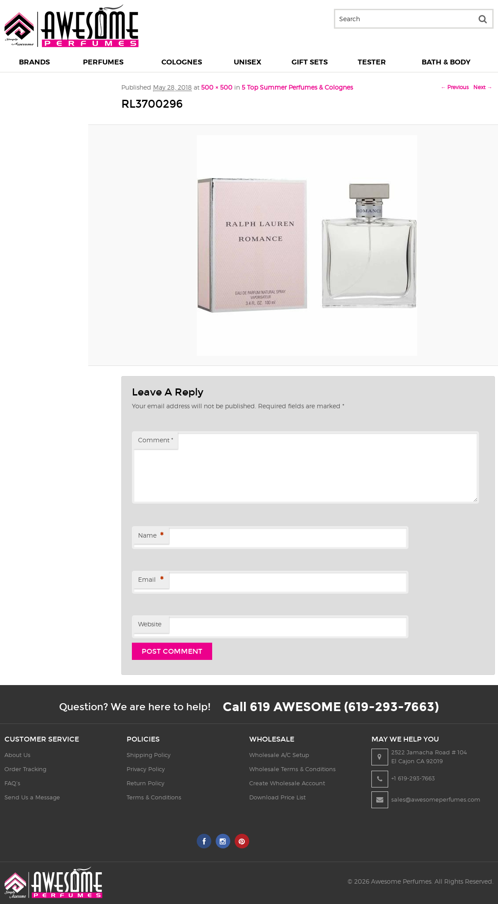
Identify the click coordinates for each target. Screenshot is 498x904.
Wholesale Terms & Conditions (292, 768)
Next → (482, 87)
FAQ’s (12, 783)
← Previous (454, 87)
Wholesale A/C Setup (279, 754)
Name (150, 536)
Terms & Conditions (154, 797)
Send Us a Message (32, 797)
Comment (155, 440)
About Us (17, 754)
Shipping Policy (149, 754)
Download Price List (277, 797)
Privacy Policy (146, 768)
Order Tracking (25, 768)
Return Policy (146, 783)
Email (150, 580)
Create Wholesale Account (287, 783)
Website (149, 624)
